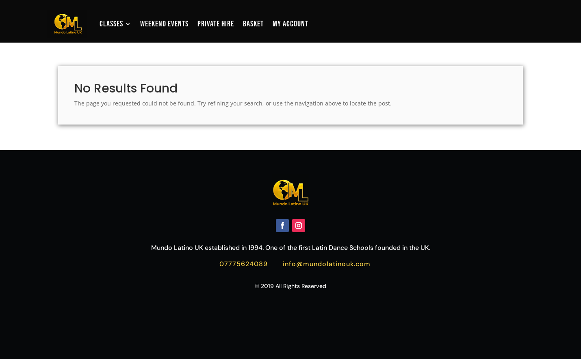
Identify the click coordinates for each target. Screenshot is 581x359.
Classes (111, 24)
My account (290, 24)
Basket (253, 24)
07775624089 (243, 264)
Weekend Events (164, 24)
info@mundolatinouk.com (327, 264)
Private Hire (215, 24)
